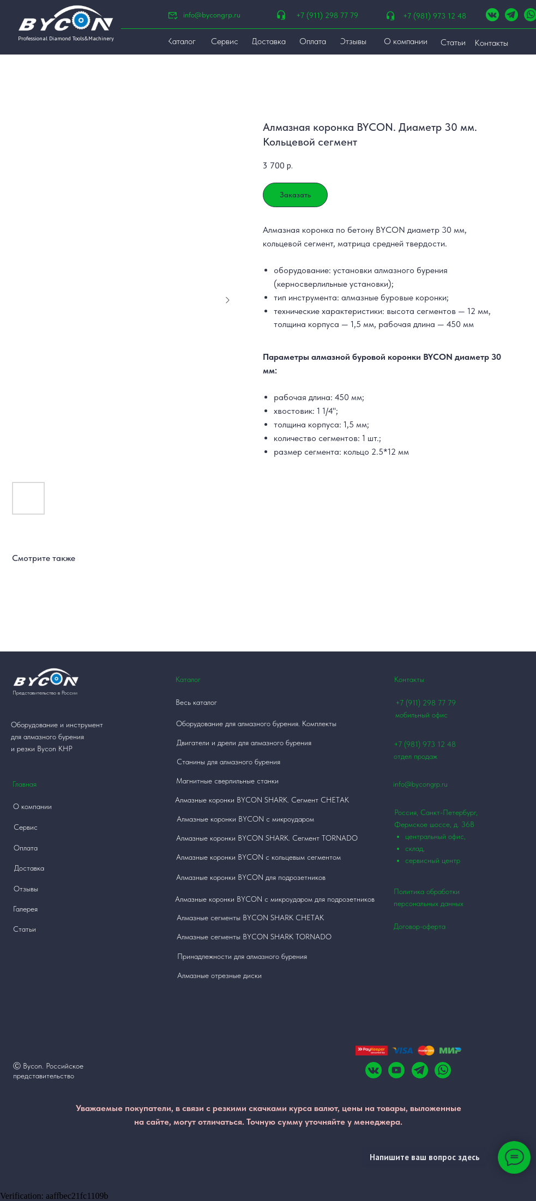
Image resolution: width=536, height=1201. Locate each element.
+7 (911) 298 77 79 (327, 15)
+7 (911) (409, 702)
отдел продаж (415, 756)
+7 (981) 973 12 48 (434, 15)
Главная (25, 784)
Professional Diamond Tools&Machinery (66, 38)
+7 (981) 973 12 (419, 744)
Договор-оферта (419, 926)
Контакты (409, 679)
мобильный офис (421, 714)
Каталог (188, 679)
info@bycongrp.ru (211, 14)
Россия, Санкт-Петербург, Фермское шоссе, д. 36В (443, 837)
